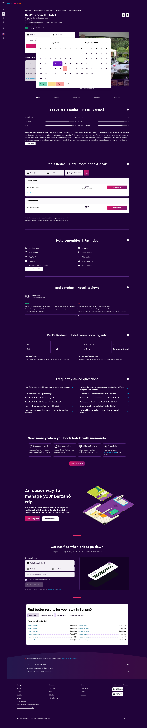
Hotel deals (28, 10)
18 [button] (50, 68)
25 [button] (50, 73)
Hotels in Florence (83, 628)
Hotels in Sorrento (34, 634)
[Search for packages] (3, 22)
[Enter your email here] (52, 574)
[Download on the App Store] (117, 694)
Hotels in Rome (33, 625)
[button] (3, 3)
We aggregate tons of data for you (78, 668)
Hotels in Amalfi (33, 628)
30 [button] (41, 78)
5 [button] (55, 59)
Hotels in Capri (82, 634)
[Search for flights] (3, 9)
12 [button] (55, 63)
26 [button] (55, 73)
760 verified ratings (44, 28)
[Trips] (3, 28)
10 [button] (45, 63)
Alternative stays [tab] (47, 615)
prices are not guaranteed (69, 658)
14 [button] (65, 63)
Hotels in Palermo (83, 637)
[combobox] (52, 563)
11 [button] (50, 63)
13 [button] (60, 63)
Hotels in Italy (49, 10)
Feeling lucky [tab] (61, 615)
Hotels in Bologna (83, 640)
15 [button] (70, 63)
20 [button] (60, 68)
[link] (77, 463)
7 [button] (65, 59)
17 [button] (45, 68)
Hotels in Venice (33, 631)
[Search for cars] (3, 18)
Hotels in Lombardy (61, 10)
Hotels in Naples (33, 637)
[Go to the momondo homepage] (14, 3)
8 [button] (70, 59)
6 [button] (60, 59)
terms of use (51, 589)
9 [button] (40, 63)
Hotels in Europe (38, 10)
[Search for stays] (3, 14)
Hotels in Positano (83, 631)
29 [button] (70, 73)
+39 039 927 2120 (31, 25)
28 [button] (65, 73)
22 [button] (70, 68)
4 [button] (50, 59)
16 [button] (41, 68)
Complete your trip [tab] (77, 615)
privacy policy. (61, 589)
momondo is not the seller (78, 664)
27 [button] (60, 73)
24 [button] (46, 73)
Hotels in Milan (82, 625)
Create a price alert (110, 452)
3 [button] (45, 59)
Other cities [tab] (33, 615)
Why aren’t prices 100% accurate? (78, 672)
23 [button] (41, 73)
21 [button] (65, 68)
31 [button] (45, 78)
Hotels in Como (33, 640)
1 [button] (86, 54)
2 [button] (40, 59)
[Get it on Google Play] (117, 689)
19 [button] (55, 68)
